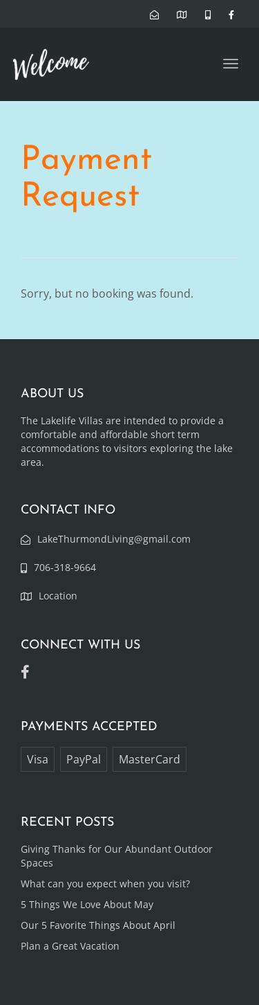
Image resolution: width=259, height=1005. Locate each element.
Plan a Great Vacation (70, 945)
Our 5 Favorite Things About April (98, 925)
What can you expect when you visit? (105, 883)
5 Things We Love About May (87, 904)
